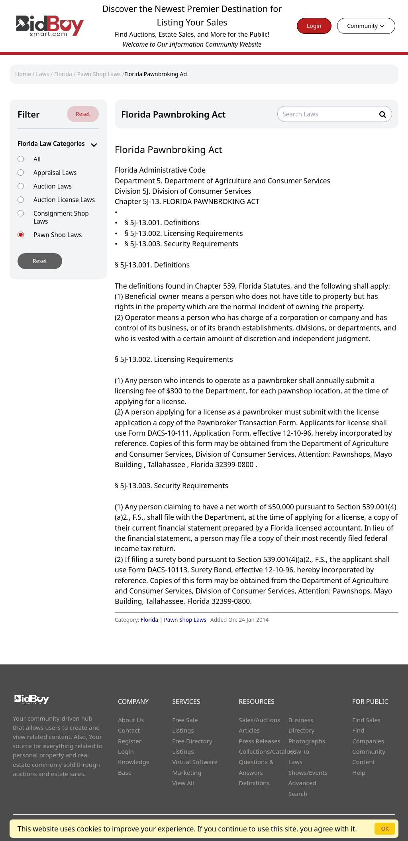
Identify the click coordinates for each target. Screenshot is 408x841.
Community (366, 25)
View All (183, 783)
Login (314, 25)
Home (23, 74)
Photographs (306, 741)
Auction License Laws (64, 199)
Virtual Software (195, 762)
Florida (63, 74)
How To (299, 751)
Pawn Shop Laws (99, 74)
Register (129, 741)
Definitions (254, 783)
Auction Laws (52, 186)
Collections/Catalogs (267, 751)
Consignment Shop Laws (61, 217)
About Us (131, 720)
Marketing (186, 772)
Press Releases (259, 741)
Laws (42, 74)
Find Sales (366, 720)
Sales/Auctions (259, 720)
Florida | (152, 619)
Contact (129, 730)
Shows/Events (308, 772)
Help (358, 772)
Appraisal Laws (54, 172)
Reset (83, 114)
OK (385, 828)
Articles (249, 730)
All (37, 159)
